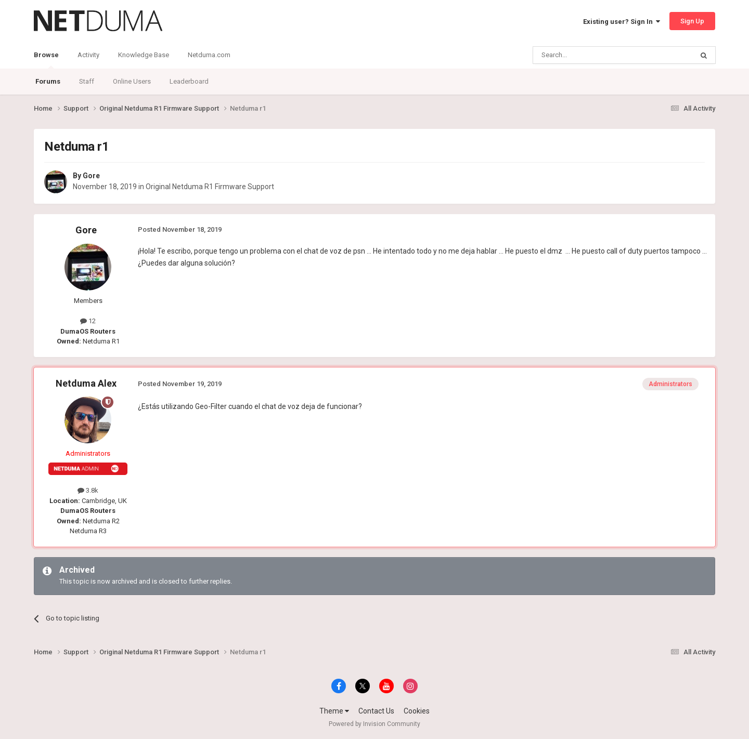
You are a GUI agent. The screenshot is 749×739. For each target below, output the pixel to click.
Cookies (417, 711)
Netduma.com (209, 55)
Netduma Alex (86, 383)
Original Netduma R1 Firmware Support (210, 186)
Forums (47, 81)
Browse (46, 60)
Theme (334, 711)
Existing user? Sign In (621, 21)
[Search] (588, 55)
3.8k (88, 490)
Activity (88, 55)
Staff (86, 81)
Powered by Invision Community (374, 724)
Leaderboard (189, 81)
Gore (91, 175)
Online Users (132, 81)
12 (88, 321)
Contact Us (376, 711)
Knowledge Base (143, 55)
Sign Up (692, 21)
